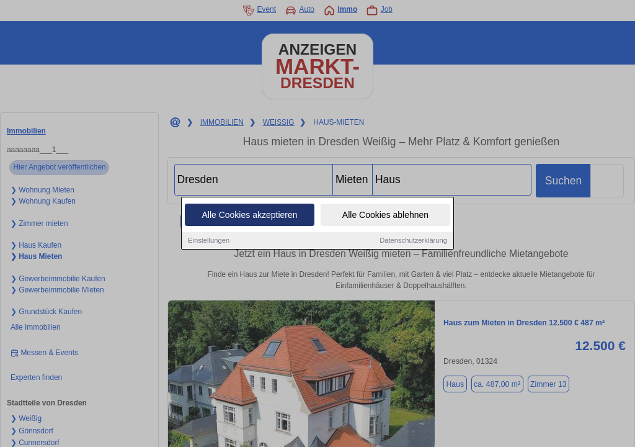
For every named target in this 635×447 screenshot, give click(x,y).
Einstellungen (208, 241)
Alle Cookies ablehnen (385, 215)
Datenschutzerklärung (413, 241)
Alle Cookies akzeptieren (249, 215)
